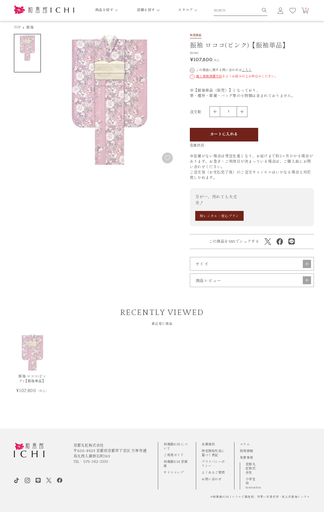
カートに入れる (224, 134)
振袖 (29, 28)
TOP (17, 27)
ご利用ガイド (174, 455)
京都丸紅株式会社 (251, 469)
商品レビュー (253, 289)
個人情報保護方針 (209, 76)
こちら (247, 70)
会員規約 (208, 444)
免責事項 (246, 458)
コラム (245, 444)
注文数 (196, 112)
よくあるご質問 (213, 473)
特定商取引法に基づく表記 (213, 453)
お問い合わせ (211, 479)
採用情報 (246, 451)
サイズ (253, 272)
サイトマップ (174, 473)
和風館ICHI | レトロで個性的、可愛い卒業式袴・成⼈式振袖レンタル (261, 497)
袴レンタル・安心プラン (219, 216)
